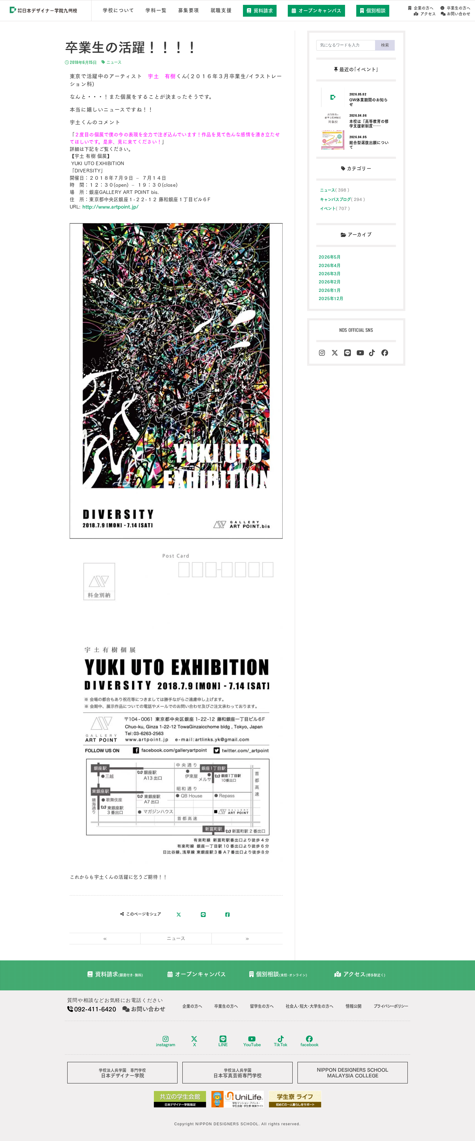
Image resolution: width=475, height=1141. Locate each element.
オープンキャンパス (316, 10)
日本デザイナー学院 (122, 1073)
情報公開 (353, 1006)
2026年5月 (329, 257)
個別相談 (373, 10)
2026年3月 (329, 274)
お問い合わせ (455, 14)
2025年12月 (331, 298)
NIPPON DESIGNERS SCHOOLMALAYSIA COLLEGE (352, 1072)
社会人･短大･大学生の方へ (309, 1006)
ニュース (111, 62)
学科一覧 (156, 10)
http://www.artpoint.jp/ (110, 206)
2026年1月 (329, 290)
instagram (165, 1041)
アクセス (425, 14)
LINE (223, 1041)
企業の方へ (420, 8)
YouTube (252, 1041)
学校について (119, 10)
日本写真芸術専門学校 (237, 1073)
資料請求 (260, 10)
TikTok (280, 1041)
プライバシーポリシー (391, 1006)
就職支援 (221, 10)
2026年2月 (329, 282)
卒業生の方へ (455, 8)
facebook (310, 1041)
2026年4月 (329, 265)
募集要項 (188, 10)
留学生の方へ (262, 1006)
